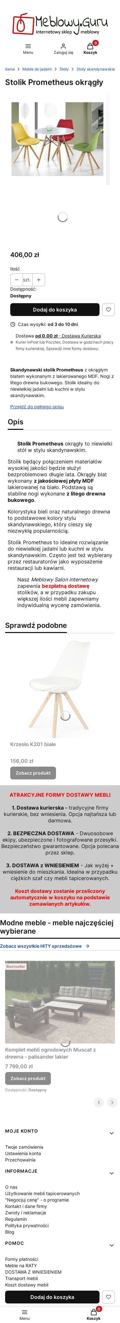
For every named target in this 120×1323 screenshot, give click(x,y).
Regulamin (16, 1219)
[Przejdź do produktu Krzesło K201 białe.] (60, 688)
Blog (9, 1232)
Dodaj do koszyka (55, 309)
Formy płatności (21, 1259)
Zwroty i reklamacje (25, 1212)
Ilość (15, 268)
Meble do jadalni (37, 69)
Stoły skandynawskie (95, 69)
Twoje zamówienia (24, 1147)
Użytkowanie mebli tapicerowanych (42, 1193)
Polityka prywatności (27, 1225)
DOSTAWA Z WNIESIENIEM (33, 1272)
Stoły (64, 69)
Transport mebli (21, 1278)
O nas (11, 1187)
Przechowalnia (20, 1159)
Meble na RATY (21, 1265)
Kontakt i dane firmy (26, 1206)
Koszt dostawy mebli (26, 1284)
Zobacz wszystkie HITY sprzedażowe (45, 946)
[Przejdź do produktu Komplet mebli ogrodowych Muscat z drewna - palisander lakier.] (60, 1002)
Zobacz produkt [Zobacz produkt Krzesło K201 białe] (33, 773)
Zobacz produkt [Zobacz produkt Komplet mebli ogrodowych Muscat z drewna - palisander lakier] (28, 1078)
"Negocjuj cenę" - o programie (37, 1199)
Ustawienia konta (23, 1153)
